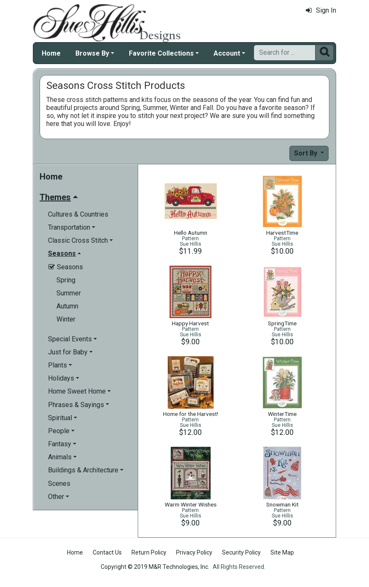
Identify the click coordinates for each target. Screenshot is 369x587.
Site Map (282, 552)
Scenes (59, 484)
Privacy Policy (194, 552)
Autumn (67, 306)
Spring (65, 280)
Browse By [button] (92, 53)
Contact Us (107, 552)
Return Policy (148, 552)
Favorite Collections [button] (161, 53)
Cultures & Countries (78, 214)
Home (51, 53)
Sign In (321, 10)
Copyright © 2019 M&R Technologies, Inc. (155, 566)
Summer (68, 293)
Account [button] (227, 53)
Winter (65, 319)
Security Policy (241, 552)
